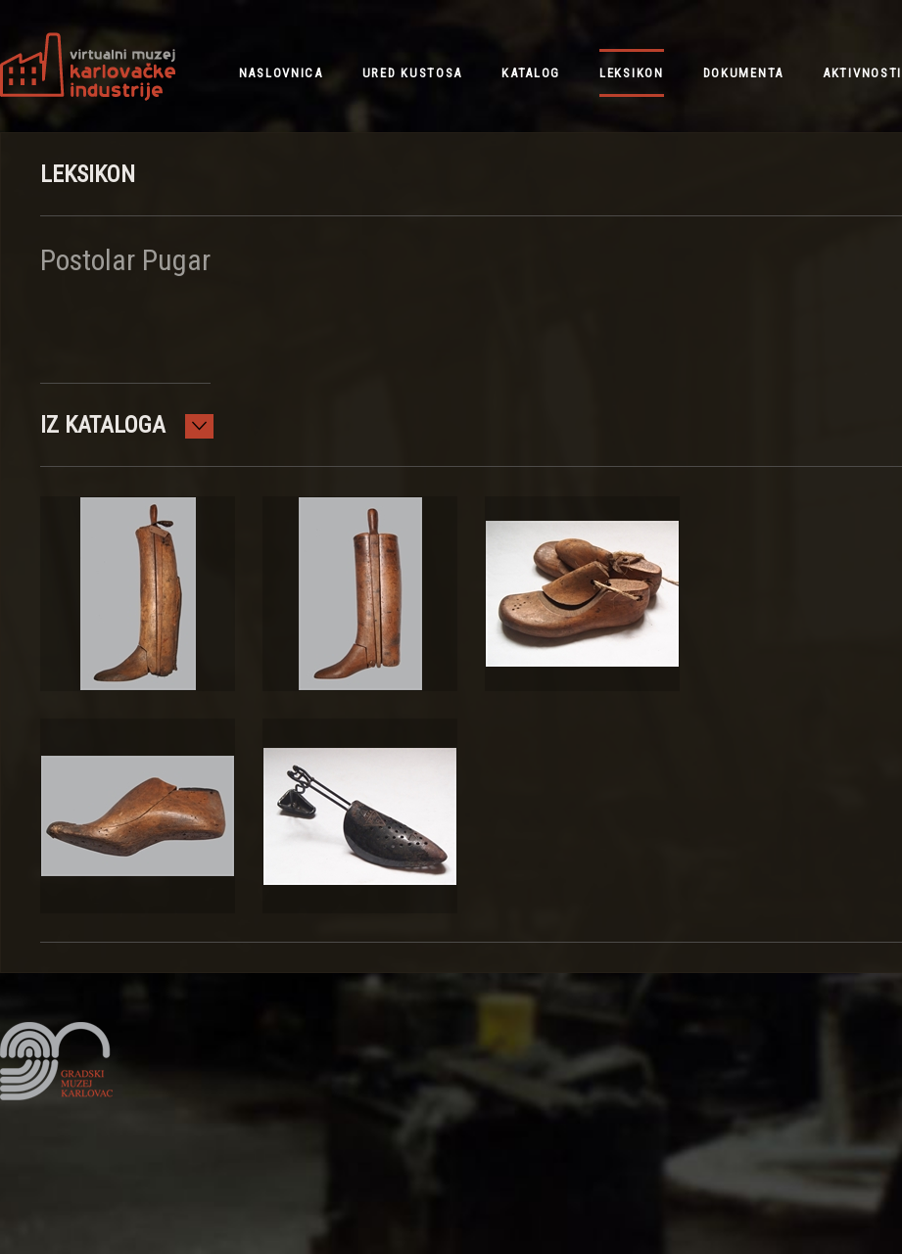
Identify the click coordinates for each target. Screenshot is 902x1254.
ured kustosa (412, 73)
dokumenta (743, 73)
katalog (530, 73)
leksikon (631, 73)
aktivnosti (862, 73)
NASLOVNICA (281, 73)
